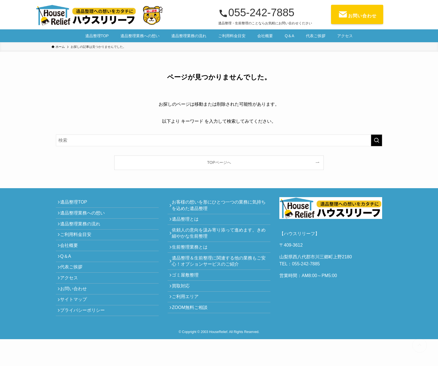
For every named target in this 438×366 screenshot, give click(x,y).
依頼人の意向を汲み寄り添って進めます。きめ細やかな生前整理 (219, 239)
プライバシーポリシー (85, 335)
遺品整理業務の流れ (83, 229)
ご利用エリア (187, 314)
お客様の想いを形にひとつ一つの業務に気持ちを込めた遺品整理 (219, 206)
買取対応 (183, 301)
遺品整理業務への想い (85, 216)
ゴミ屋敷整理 (187, 288)
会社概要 (71, 256)
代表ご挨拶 (74, 282)
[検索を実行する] (376, 140)
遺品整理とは (187, 222)
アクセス (71, 296)
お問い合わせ (76, 309)
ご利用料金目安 (78, 243)
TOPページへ (219, 162)
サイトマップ (76, 322)
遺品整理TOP (76, 203)
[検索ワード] (219, 140)
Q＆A (68, 269)
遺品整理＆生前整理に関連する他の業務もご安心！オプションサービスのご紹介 (219, 271)
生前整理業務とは (192, 255)
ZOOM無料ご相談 (192, 328)
